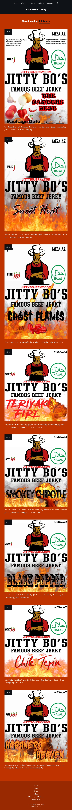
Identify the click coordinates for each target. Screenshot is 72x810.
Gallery (41, 3)
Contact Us (36, 800)
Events (32, 3)
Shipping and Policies (36, 797)
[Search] (57, 3)
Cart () (50, 3)
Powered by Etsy (36, 806)
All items (43, 21)
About (23, 3)
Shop (16, 3)
